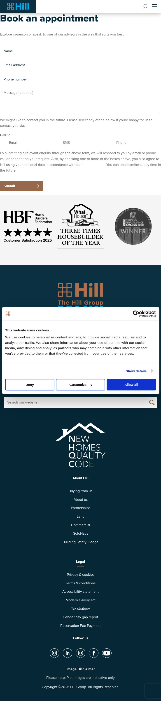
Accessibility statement (80, 591)
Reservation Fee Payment (80, 625)
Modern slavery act (81, 600)
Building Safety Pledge (80, 542)
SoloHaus (80, 533)
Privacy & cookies (80, 574)
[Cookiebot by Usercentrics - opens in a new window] (136, 313)
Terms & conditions (81, 583)
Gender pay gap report (80, 617)
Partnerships (80, 508)
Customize (80, 385)
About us (81, 499)
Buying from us (80, 491)
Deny (30, 385)
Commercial (80, 525)
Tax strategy (80, 608)
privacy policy (93, 165)
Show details (136, 371)
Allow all (131, 385)
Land (80, 516)
